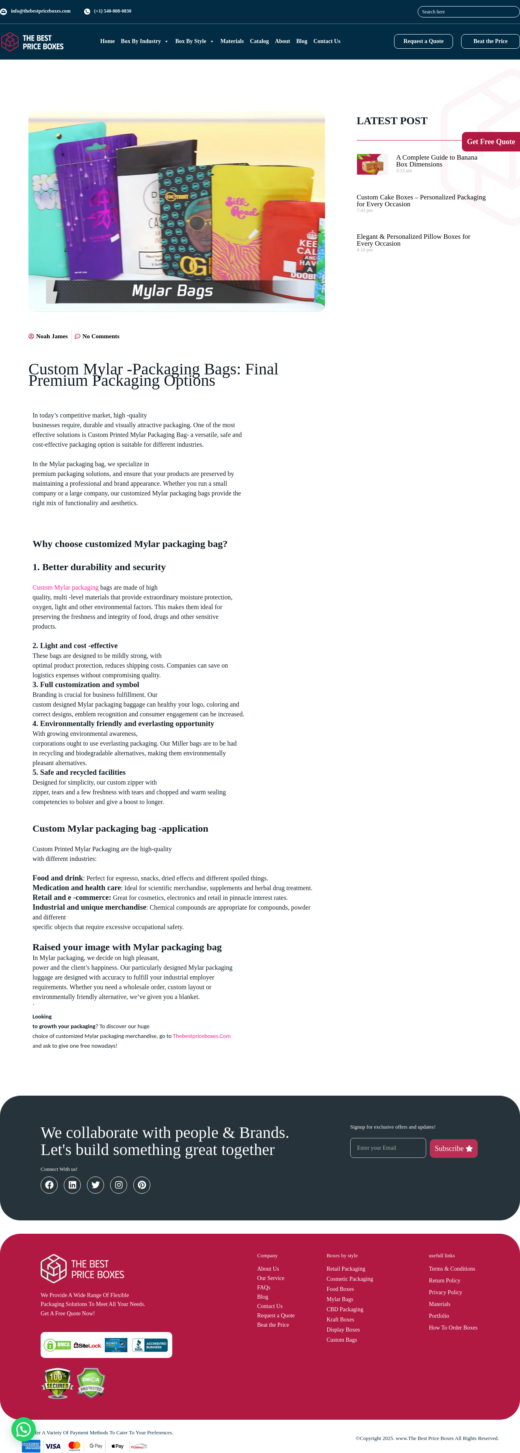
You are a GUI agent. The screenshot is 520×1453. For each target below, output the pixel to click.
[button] (23, 1429)
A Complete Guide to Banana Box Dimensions (436, 161)
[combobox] (469, 11)
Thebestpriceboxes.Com (202, 1036)
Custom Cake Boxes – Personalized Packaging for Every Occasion (421, 200)
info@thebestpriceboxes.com (41, 11)
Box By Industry (145, 41)
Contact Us (326, 41)
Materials (232, 41)
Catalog (259, 41)
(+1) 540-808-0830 (113, 11)
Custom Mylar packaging (65, 587)
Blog (301, 41)
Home (107, 41)
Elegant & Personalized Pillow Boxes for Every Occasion (413, 240)
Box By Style (194, 41)
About (282, 41)
